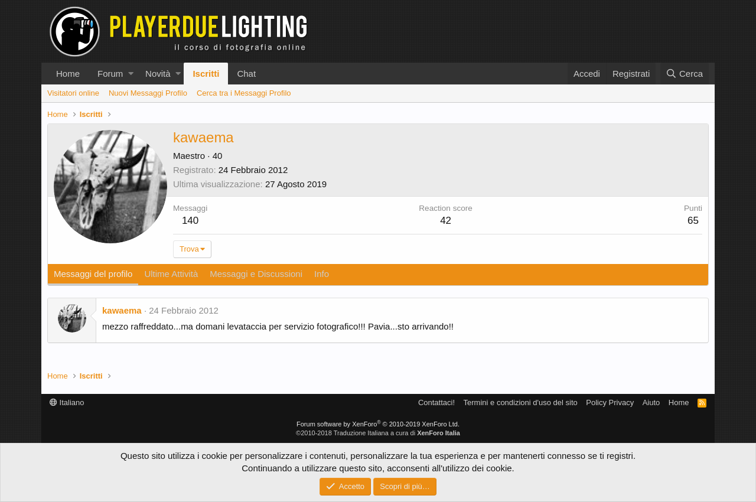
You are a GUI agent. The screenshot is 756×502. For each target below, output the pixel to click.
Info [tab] (321, 274)
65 (693, 220)
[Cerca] (684, 73)
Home (68, 74)
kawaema (122, 310)
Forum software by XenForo (378, 424)
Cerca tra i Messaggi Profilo (244, 93)
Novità (158, 74)
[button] (130, 73)
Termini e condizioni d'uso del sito (521, 402)
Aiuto (651, 402)
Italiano (67, 402)
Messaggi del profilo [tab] (93, 274)
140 (190, 220)
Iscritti (206, 74)
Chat (246, 74)
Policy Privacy (610, 402)
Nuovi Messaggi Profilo (148, 93)
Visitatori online (73, 93)
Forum (110, 74)
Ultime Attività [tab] (171, 274)
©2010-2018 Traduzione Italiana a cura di (378, 432)
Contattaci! (436, 402)
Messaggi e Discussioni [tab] (256, 274)
